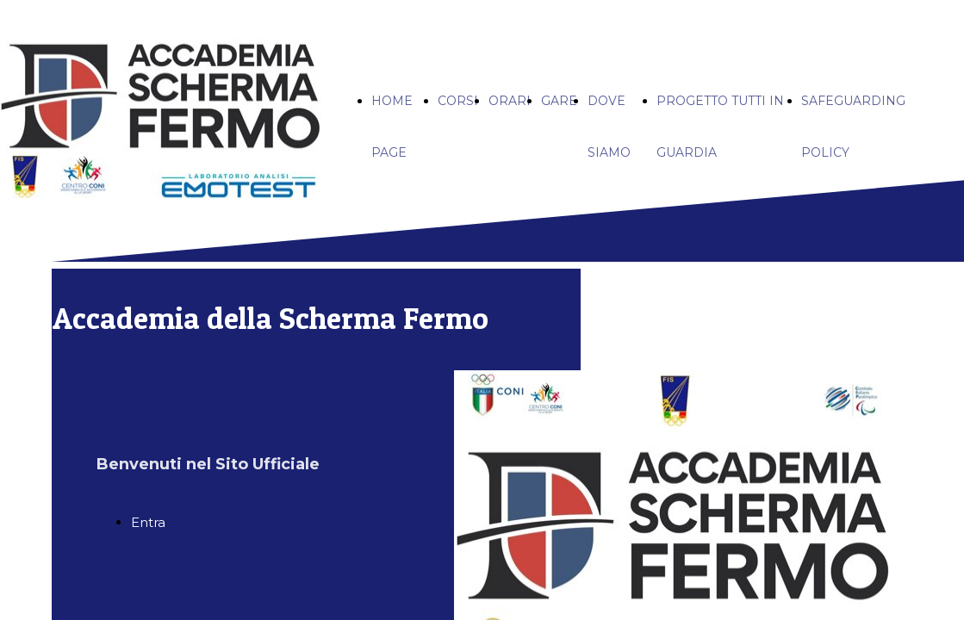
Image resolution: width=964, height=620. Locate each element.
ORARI (509, 100)
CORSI (458, 100)
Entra (148, 522)
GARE (559, 100)
